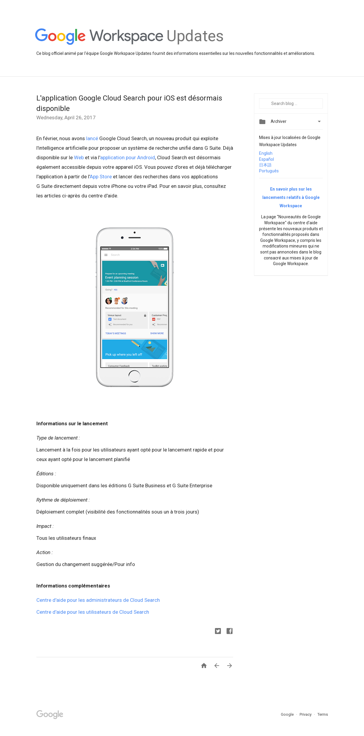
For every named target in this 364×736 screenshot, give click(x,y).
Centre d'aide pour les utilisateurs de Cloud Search (92, 612)
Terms (322, 714)
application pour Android (127, 157)
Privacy (306, 714)
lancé (92, 138)
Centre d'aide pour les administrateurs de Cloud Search (98, 600)
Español (266, 159)
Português (269, 170)
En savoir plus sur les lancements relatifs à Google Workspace (291, 197)
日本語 (265, 165)
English (265, 153)
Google (288, 714)
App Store (101, 177)
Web (79, 157)
